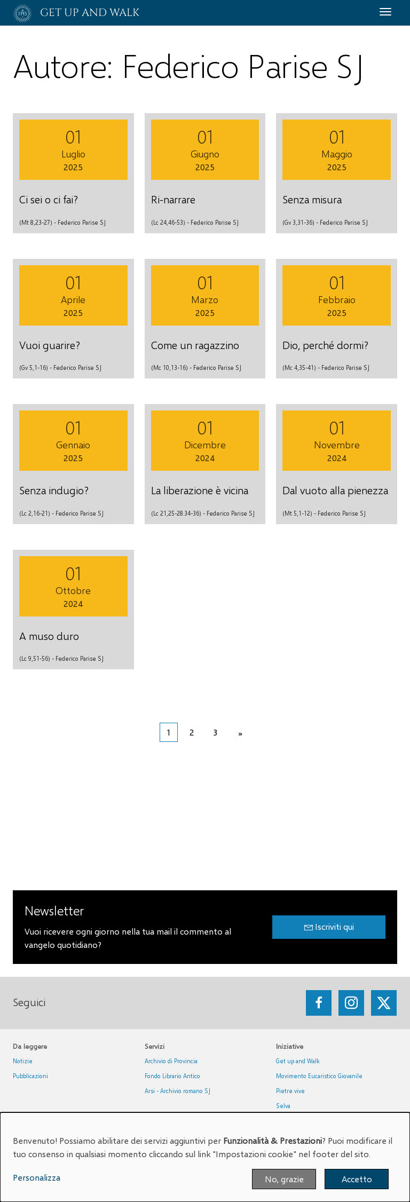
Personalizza (36, 1177)
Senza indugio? (54, 490)
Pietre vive (290, 1090)
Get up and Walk (298, 1060)
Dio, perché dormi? (325, 344)
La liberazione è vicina (199, 490)
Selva (283, 1105)
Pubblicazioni (30, 1075)
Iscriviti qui (329, 926)
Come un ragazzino (195, 344)
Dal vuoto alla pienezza (335, 490)
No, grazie (284, 1179)
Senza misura (312, 199)
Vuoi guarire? (49, 344)
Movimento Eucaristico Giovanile (319, 1075)
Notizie (23, 1060)
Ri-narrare (173, 199)
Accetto (357, 1179)
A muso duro (49, 635)
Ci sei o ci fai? (48, 199)
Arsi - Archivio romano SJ (177, 1090)
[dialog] (205, 1157)
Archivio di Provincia (171, 1060)
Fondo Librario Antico (172, 1075)
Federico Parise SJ (82, 222)
